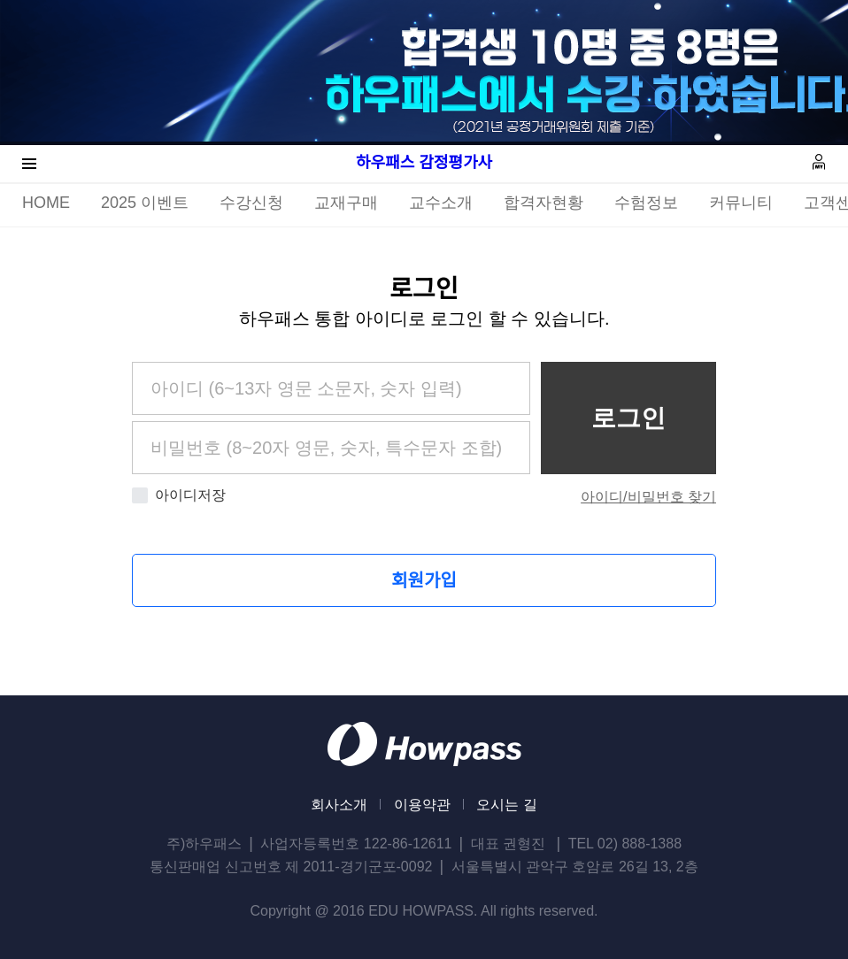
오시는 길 (506, 804)
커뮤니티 (741, 202)
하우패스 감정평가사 (424, 163)
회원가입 (424, 580)
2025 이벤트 (145, 202)
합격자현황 (543, 202)
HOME (46, 202)
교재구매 (346, 202)
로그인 (628, 418)
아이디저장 (179, 495)
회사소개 (339, 804)
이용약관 (422, 804)
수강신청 (251, 202)
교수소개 (441, 202)
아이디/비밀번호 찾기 (648, 496)
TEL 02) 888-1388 (625, 843)
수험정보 (646, 202)
